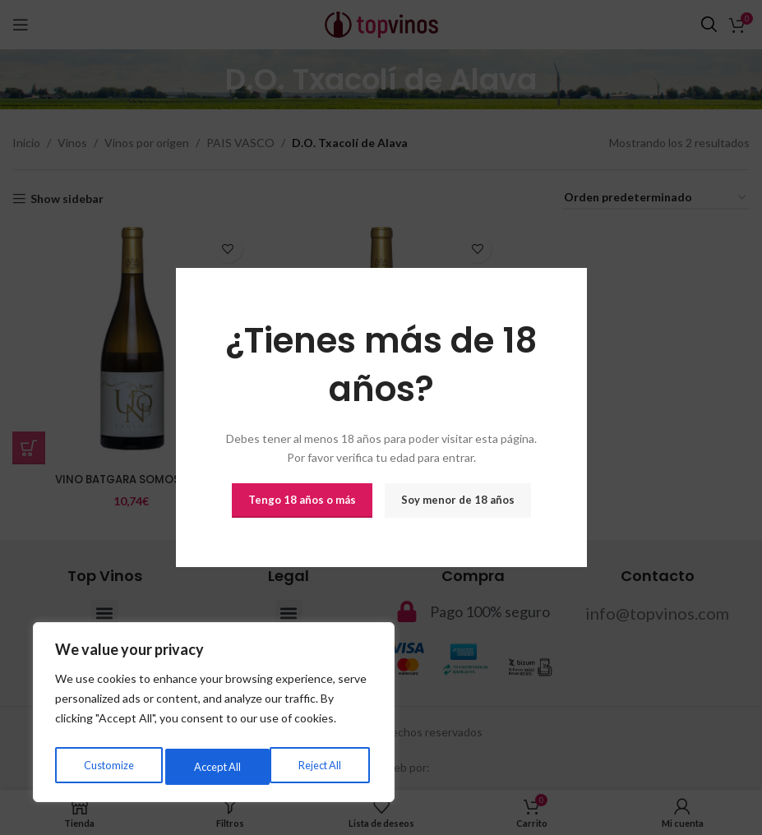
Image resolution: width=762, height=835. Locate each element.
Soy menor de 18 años (458, 499)
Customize (107, 766)
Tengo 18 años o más (302, 499)
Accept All (321, 766)
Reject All (214, 766)
